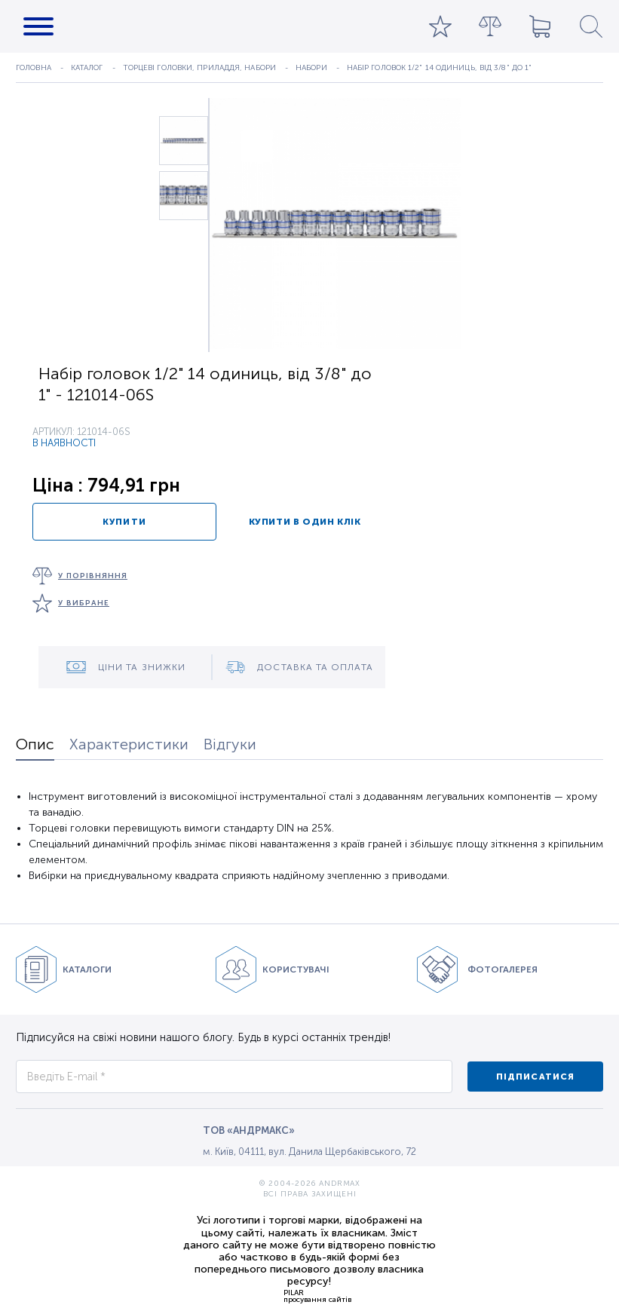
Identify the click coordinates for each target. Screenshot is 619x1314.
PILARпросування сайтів (317, 1295)
